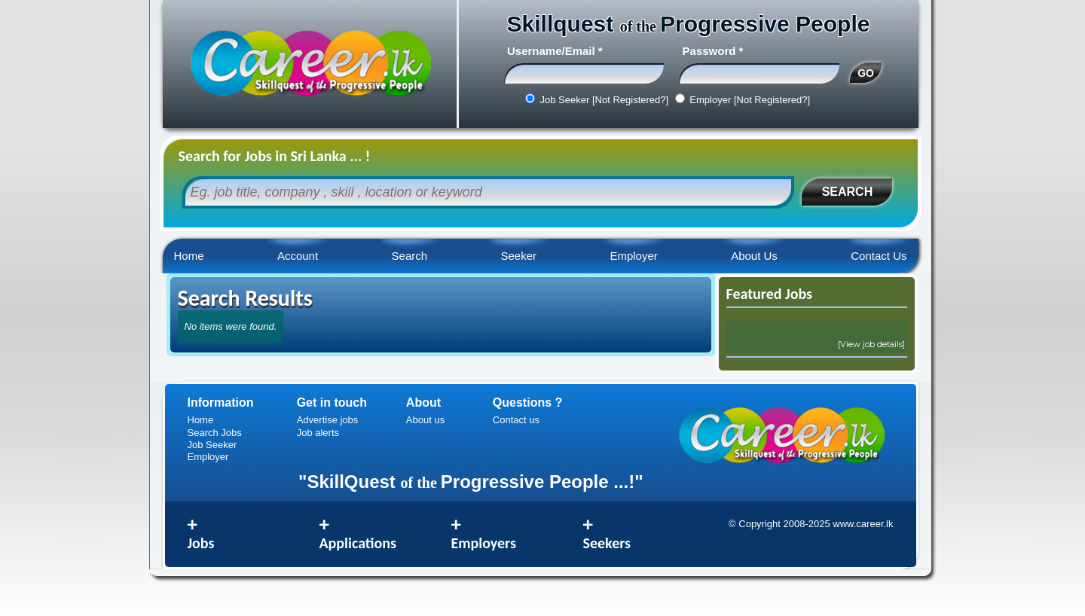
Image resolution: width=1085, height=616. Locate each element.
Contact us (516, 419)
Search (410, 255)
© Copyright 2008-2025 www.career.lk (811, 523)
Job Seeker (212, 444)
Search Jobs (215, 432)
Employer (633, 255)
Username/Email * (555, 50)
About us (425, 419)
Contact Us (878, 255)
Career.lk (310, 64)
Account (297, 255)
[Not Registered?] (630, 99)
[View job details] (871, 344)
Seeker (518, 255)
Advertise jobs (328, 419)
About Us (754, 255)
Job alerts (318, 432)
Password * (713, 50)
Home (189, 255)
